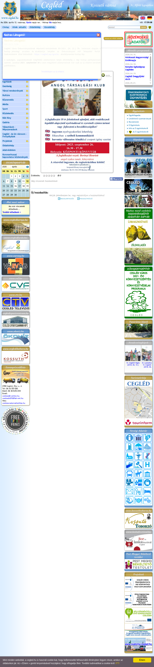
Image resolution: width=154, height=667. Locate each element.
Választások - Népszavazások (15, 128)
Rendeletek (134, 122)
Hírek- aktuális (19, 27)
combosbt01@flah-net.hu (12, 398)
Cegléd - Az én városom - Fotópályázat (14, 135)
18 (23, 186)
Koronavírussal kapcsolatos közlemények (15, 155)
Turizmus (15, 68)
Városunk (15, 38)
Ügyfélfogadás (134, 115)
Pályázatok (7, 59)
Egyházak (15, 81)
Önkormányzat (15, 43)
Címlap (5, 27)
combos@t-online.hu (10, 396)
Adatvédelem (9, 150)
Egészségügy (15, 77)
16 (15, 186)
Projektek (15, 141)
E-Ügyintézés (134, 125)
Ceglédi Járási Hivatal (12, 54)
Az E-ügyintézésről (138, 131)
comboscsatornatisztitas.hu (13, 403)
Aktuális (15, 63)
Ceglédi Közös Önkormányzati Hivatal (15, 48)
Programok (55, 46)
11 (23, 181)
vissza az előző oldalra (113, 38)
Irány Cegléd (8, 72)
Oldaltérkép (35, 27)
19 (27, 186)
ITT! (117, 663)
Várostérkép (49, 27)
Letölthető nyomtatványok (140, 119)
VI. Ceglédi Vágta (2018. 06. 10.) (133, 363)
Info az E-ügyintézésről (138, 128)
